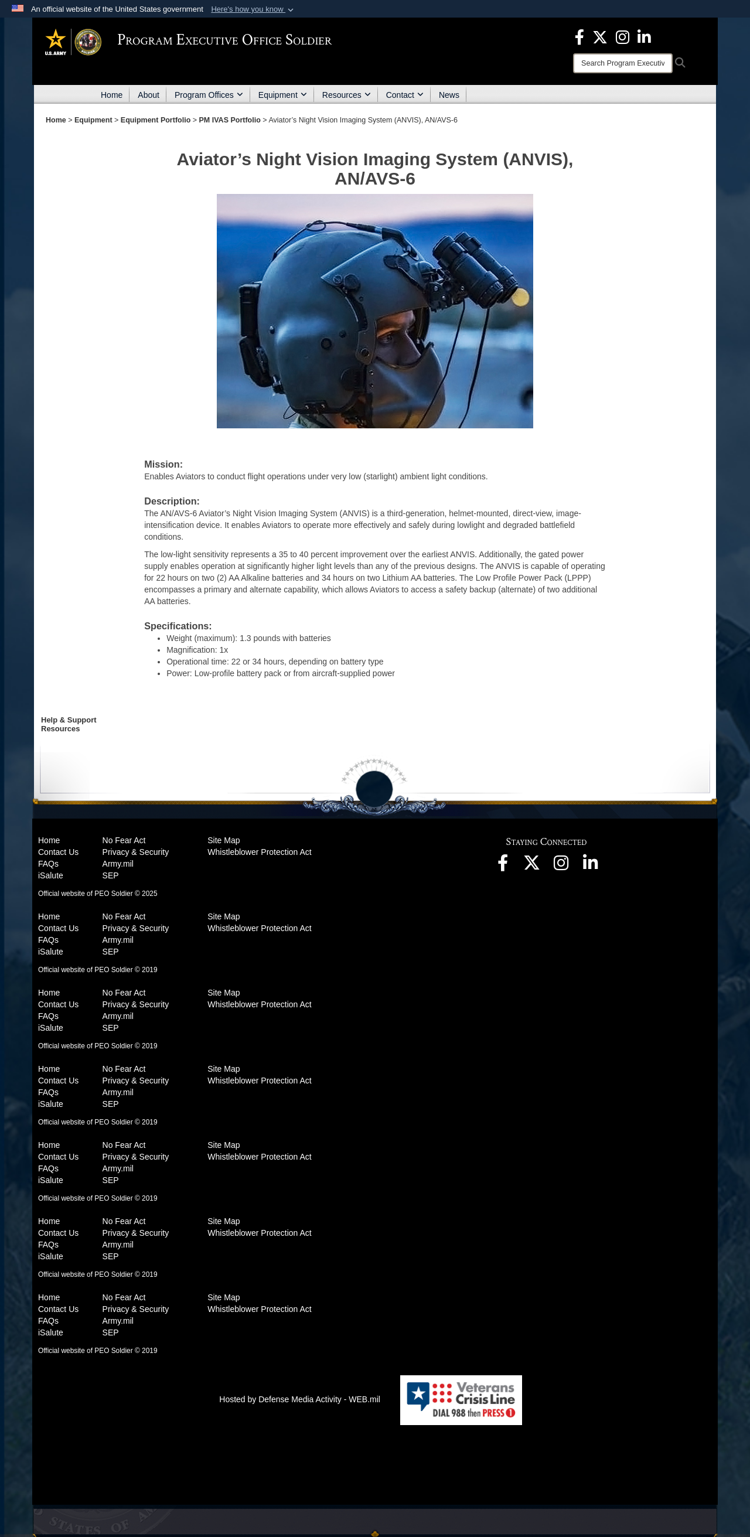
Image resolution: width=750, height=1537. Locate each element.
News (449, 95)
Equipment (282, 95)
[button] (253, 9)
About (148, 95)
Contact (405, 95)
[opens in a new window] (579, 36)
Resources (346, 95)
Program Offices (209, 95)
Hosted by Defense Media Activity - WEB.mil (299, 1399)
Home (111, 95)
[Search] (623, 63)
